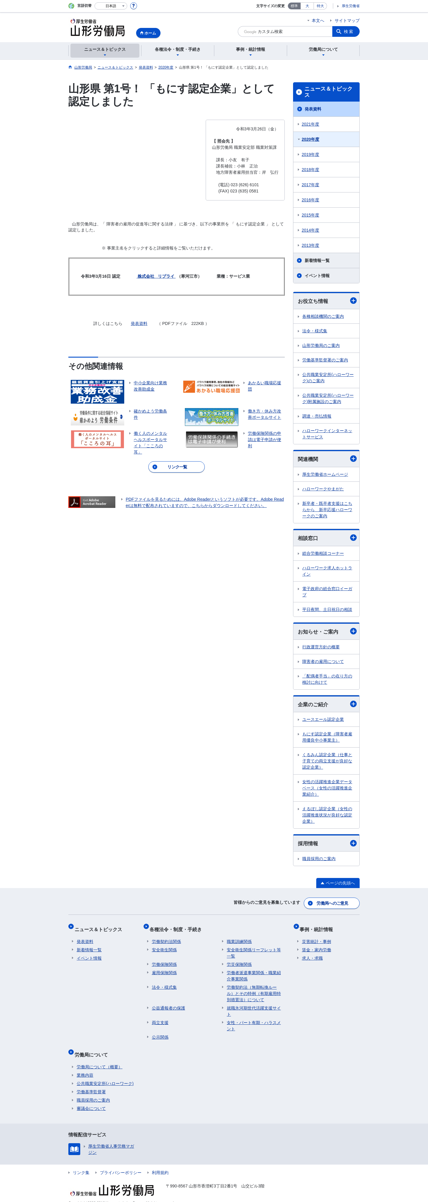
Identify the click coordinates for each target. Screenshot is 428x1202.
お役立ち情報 (327, 301)
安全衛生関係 (164, 945)
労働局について (93, 1048)
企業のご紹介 (327, 706)
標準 (294, 6)
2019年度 (310, 154)
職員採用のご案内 (319, 861)
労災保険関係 (239, 960)
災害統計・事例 (316, 937)
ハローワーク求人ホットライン (327, 572)
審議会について (91, 1099)
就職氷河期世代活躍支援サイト (254, 1007)
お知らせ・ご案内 (327, 632)
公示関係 (160, 1033)
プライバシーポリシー (120, 1163)
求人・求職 (312, 954)
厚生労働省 (351, 6)
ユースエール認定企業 (323, 721)
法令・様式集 (314, 331)
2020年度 (310, 139)
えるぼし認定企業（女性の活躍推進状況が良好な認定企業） (327, 817)
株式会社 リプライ (155, 276)
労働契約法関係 (166, 937)
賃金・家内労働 (316, 945)
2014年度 (310, 230)
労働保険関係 (164, 960)
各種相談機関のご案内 (323, 316)
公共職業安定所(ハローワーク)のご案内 (328, 377)
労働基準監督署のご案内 (325, 360)
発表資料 (139, 323)
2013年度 (310, 245)
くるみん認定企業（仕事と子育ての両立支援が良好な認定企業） (327, 763)
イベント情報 (317, 275)
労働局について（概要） (99, 1058)
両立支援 (160, 1018)
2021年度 (310, 124)
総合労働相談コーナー (323, 554)
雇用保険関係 (164, 968)
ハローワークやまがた (323, 489)
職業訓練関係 (239, 937)
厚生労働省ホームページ (325, 475)
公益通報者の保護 (168, 1004)
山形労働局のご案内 (321, 345)
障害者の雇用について (323, 663)
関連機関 (327, 459)
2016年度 (310, 200)
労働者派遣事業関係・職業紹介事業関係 (254, 971)
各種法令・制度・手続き (178, 927)
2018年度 (310, 169)
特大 (320, 6)
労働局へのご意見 (333, 904)
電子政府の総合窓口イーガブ (327, 592)
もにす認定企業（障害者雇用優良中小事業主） (327, 739)
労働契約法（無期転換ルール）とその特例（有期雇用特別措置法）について (254, 989)
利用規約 (160, 1163)
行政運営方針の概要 (321, 648)
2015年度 (310, 215)
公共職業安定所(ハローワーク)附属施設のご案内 (328, 398)
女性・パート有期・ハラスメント (254, 1021)
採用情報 (327, 845)
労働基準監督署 (91, 1083)
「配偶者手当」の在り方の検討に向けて (327, 680)
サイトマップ (347, 20)
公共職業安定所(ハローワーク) (105, 1074)
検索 (349, 31)
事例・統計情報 (318, 927)
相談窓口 (327, 539)
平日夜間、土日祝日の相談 (327, 610)
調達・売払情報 (316, 416)
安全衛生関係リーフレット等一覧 (254, 948)
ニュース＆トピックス (328, 92)
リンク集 (81, 1163)
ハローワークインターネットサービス (327, 434)
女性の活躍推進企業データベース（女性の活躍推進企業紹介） (327, 790)
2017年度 (310, 184)
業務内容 (85, 1066)
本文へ (318, 20)
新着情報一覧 (317, 260)
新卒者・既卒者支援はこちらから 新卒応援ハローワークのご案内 (327, 510)
